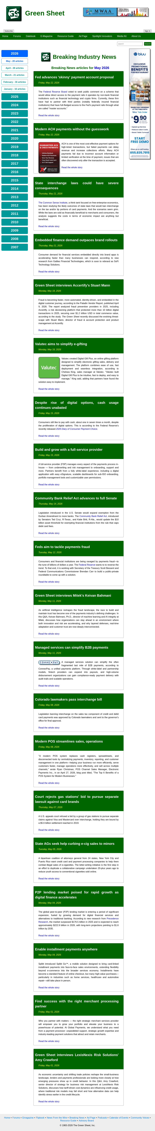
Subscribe (9, 31)
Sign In (148, 31)
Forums (17, 36)
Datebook (31, 36)
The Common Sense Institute (52, 202)
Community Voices (140, 1118)
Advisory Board (86, 1120)
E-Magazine (46, 36)
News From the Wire (57, 1118)
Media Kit (121, 36)
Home (5, 36)
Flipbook (40, 1118)
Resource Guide (66, 36)
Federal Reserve (87, 565)
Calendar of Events (118, 1118)
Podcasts (102, 1118)
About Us (136, 36)
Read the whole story (48, 115)
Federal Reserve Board (55, 92)
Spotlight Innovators (102, 36)
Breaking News (76, 1118)
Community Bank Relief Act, (93, 516)
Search (148, 44)
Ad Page (83, 36)
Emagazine (28, 1118)
